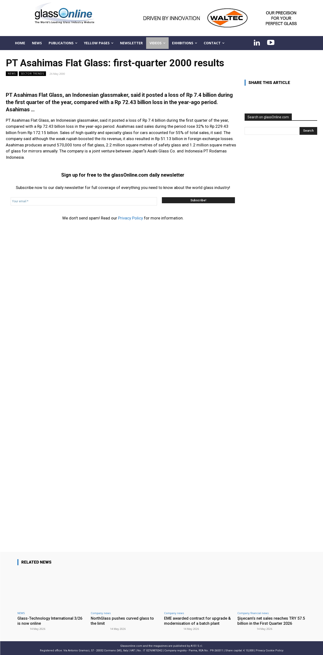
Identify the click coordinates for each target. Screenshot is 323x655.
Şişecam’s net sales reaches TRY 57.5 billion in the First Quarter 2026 (270, 620)
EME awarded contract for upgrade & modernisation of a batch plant (198, 620)
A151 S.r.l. (197, 645)
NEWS (12, 73)
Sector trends (32, 73)
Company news (101, 613)
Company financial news (253, 613)
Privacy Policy (130, 218)
